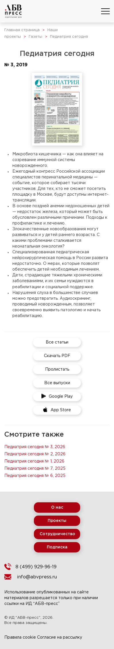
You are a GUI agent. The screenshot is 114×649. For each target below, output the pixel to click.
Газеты (35, 36)
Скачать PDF (57, 356)
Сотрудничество (57, 534)
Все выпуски (57, 383)
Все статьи (57, 342)
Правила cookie (20, 637)
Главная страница (22, 30)
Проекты (57, 520)
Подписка (57, 547)
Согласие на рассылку (59, 637)
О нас (57, 507)
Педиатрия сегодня (69, 36)
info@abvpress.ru (37, 577)
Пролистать (57, 369)
